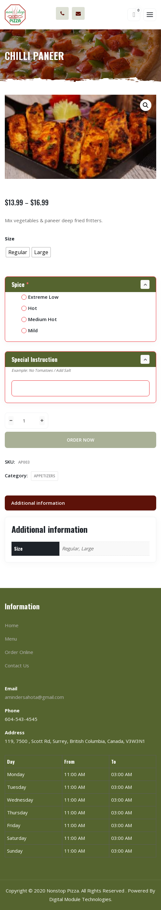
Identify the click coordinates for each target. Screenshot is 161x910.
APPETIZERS (44, 476)
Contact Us (17, 665)
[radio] (17, 252)
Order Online (19, 652)
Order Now (80, 440)
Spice (21, 284)
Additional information (38, 503)
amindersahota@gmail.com (78, 13)
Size (9, 238)
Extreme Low (39, 297)
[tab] (80, 502)
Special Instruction (34, 359)
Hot (29, 308)
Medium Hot (39, 319)
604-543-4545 (62, 13)
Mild (29, 330)
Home (12, 625)
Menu (11, 638)
